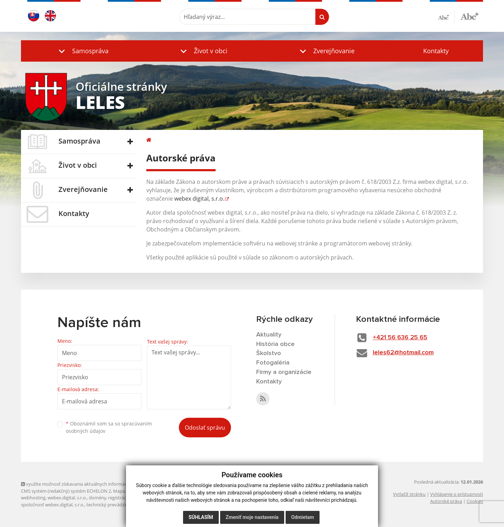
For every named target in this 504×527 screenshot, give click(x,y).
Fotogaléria (272, 363)
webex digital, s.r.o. (199, 198)
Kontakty (436, 51)
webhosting (33, 497)
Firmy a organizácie (284, 372)
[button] (82, 51)
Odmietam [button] (302, 517)
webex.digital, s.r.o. (67, 497)
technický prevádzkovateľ (113, 504)
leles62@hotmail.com (403, 352)
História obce (275, 344)
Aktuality (268, 335)
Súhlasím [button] (201, 517)
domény (97, 497)
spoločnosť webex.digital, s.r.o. (52, 504)
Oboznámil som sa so (109, 427)
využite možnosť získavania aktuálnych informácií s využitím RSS (90, 484)
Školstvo (268, 353)
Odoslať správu (205, 427)
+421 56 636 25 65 (400, 337)
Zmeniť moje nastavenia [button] (252, 517)
